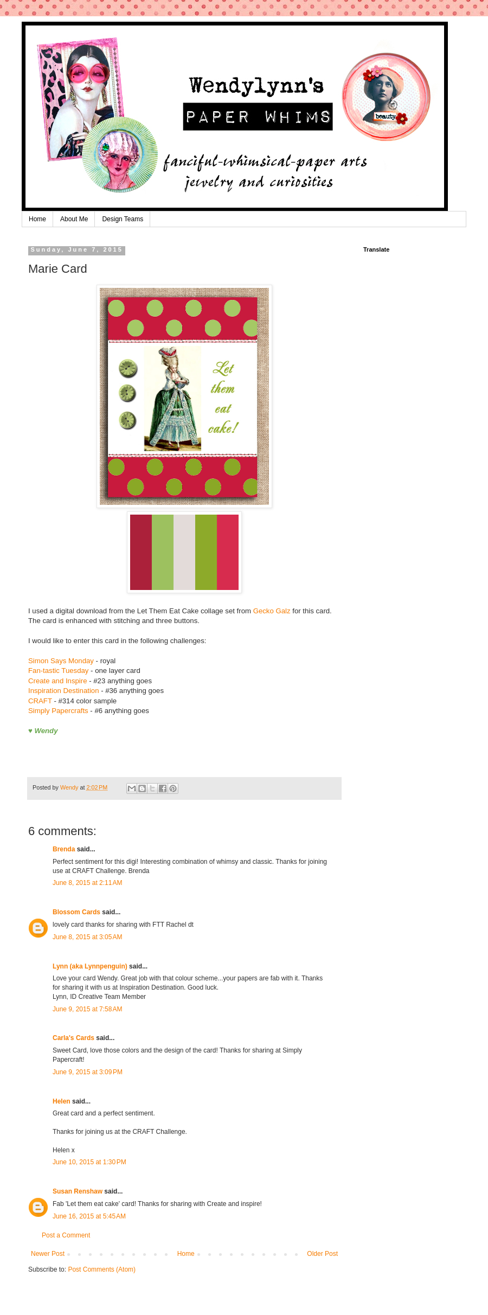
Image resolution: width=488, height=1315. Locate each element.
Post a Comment (66, 1235)
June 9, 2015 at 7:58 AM (87, 1009)
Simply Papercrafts (58, 711)
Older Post (322, 1254)
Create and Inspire (57, 681)
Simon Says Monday (61, 661)
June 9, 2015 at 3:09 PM (88, 1072)
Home (37, 219)
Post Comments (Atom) (102, 1269)
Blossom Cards (76, 912)
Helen (61, 1101)
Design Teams (122, 219)
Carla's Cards (73, 1038)
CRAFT (40, 701)
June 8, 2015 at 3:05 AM (87, 937)
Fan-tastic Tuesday (58, 670)
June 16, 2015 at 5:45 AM (89, 1216)
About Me (74, 219)
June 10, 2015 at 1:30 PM (89, 1162)
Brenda (64, 849)
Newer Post (48, 1254)
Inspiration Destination (63, 691)
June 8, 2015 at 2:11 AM (87, 883)
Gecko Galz (272, 611)
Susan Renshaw (77, 1191)
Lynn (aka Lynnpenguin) (90, 966)
